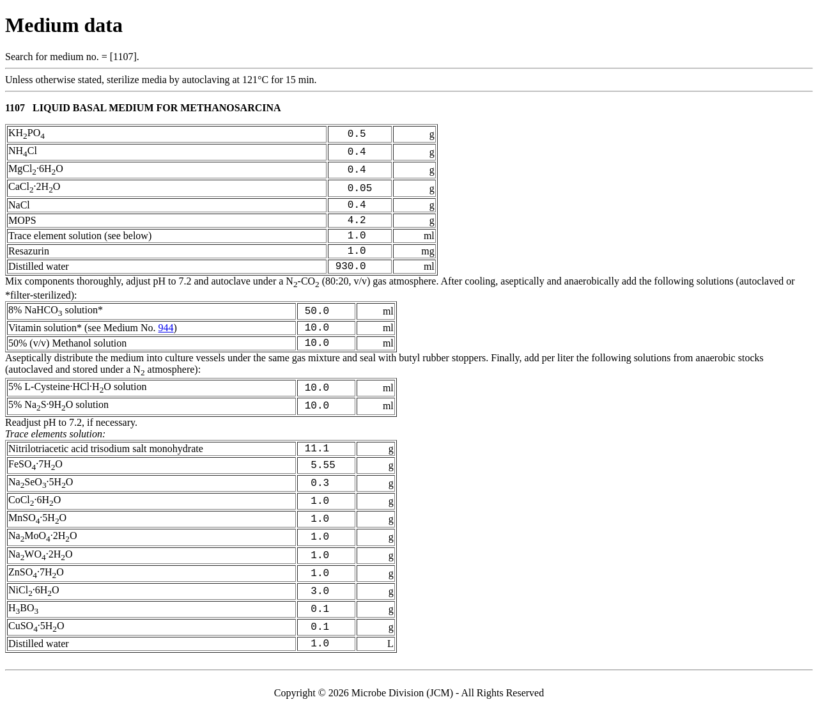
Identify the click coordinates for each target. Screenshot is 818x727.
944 (166, 341)
